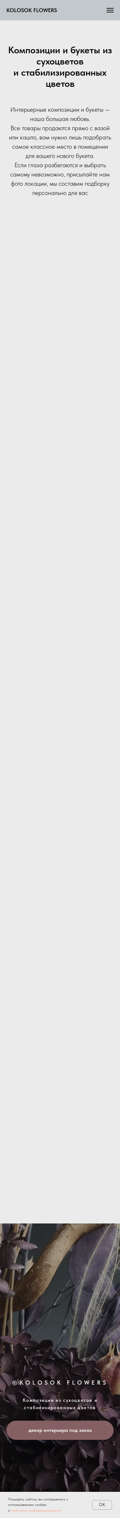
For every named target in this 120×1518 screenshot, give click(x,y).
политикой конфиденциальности (36, 1510)
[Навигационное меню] (110, 10)
